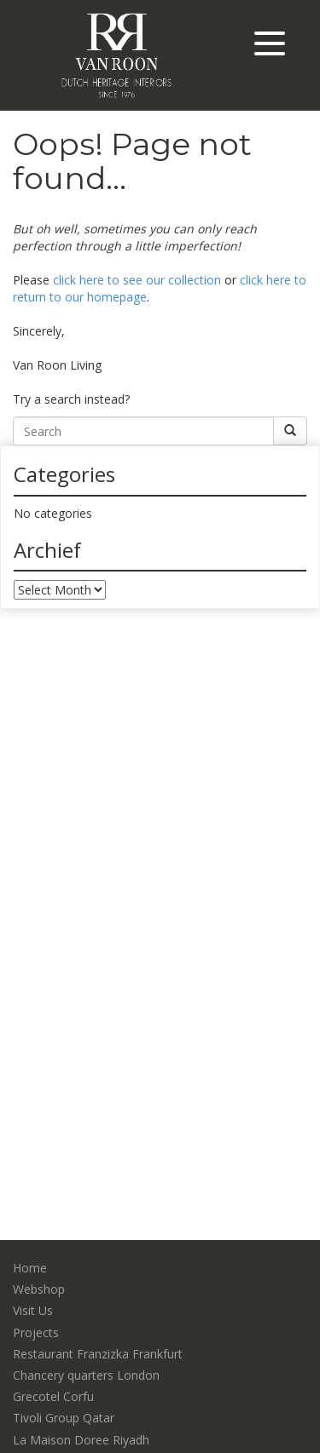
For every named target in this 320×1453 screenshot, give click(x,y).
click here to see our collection (137, 280)
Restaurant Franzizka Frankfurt (98, 1354)
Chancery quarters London (86, 1375)
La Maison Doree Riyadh (81, 1440)
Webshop (39, 1289)
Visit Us (33, 1310)
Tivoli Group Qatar (63, 1418)
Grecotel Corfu (53, 1396)
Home (30, 1268)
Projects (36, 1332)
